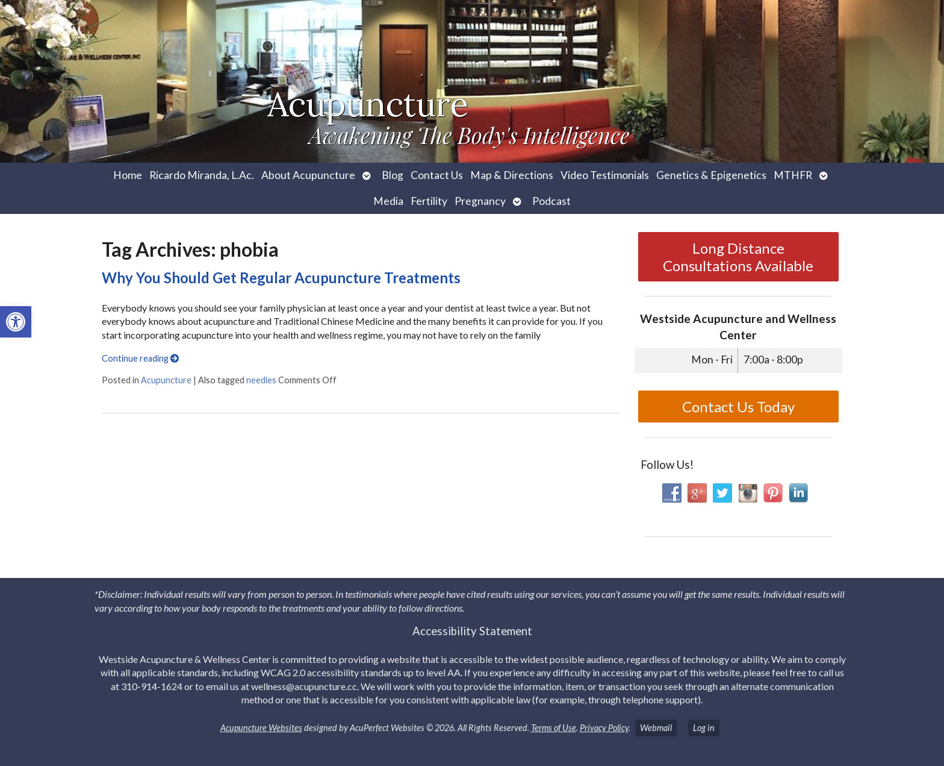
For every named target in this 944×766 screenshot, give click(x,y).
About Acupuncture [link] (308, 175)
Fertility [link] (429, 201)
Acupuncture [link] (166, 380)
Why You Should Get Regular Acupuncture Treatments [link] (281, 277)
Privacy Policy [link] (604, 728)
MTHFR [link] (793, 175)
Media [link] (388, 201)
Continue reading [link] (140, 358)
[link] (15, 321)
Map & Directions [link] (511, 175)
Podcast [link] (551, 201)
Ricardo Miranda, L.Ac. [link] (201, 175)
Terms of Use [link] (553, 728)
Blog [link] (392, 175)
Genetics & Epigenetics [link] (711, 175)
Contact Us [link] (437, 175)
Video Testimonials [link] (604, 175)
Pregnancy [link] (480, 201)
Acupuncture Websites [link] (261, 728)
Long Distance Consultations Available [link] (738, 256)
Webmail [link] (656, 728)
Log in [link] (704, 728)
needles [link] (261, 380)
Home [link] (127, 175)
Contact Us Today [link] (738, 406)
